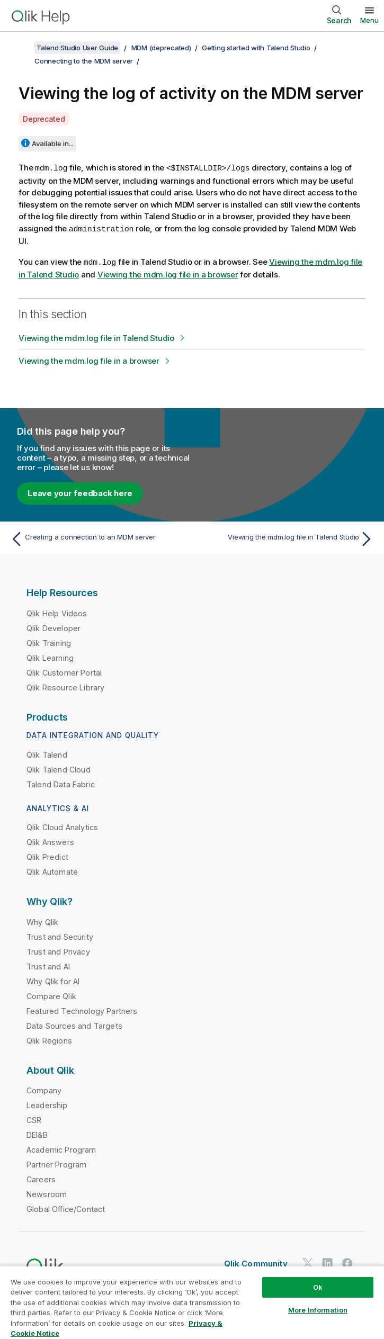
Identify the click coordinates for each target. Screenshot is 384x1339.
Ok (318, 1287)
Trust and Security (59, 935)
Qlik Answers (50, 840)
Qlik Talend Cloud (58, 767)
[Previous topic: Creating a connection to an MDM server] (98, 537)
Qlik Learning (50, 656)
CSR (33, 1118)
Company (43, 1088)
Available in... (53, 143)
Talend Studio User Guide (77, 47)
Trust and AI (48, 964)
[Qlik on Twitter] (308, 1261)
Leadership (47, 1103)
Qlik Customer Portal (64, 671)
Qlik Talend (46, 753)
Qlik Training (48, 641)
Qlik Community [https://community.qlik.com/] (256, 1262)
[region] (192, 1302)
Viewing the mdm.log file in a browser (167, 273)
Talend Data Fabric (60, 782)
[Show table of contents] (21, 48)
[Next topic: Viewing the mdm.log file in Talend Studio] (285, 537)
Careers (41, 1177)
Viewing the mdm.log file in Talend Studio (96, 336)
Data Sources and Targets (74, 1024)
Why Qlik (42, 920)
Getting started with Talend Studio (256, 47)
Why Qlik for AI (52, 979)
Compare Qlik (51, 994)
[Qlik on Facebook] (347, 1261)
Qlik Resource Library (65, 685)
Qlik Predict (47, 855)
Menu (369, 20)
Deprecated (44, 118)
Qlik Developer (53, 626)
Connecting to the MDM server (83, 61)
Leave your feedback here (80, 492)
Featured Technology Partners (81, 1009)
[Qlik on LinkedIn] (327, 1261)
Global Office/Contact (65, 1207)
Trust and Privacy (58, 950)
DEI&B (37, 1133)
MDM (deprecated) (161, 47)
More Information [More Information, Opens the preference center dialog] (317, 1310)
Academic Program (61, 1148)
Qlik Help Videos (56, 611)
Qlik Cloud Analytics (62, 825)
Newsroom (46, 1192)
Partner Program (56, 1162)
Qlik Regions (49, 1039)
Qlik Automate (52, 870)
